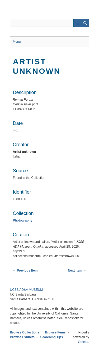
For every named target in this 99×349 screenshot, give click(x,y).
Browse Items (55, 332)
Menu (17, 41)
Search (85, 23)
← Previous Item (25, 270)
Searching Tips (51, 337)
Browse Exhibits (22, 337)
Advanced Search (77, 23)
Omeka (83, 342)
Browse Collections (24, 332)
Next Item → (77, 270)
